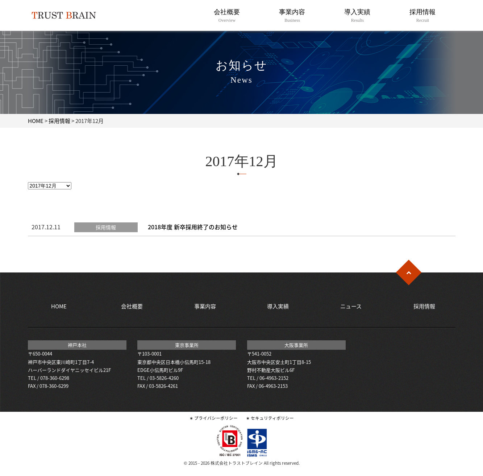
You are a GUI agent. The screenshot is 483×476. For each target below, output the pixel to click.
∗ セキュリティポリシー (270, 418)
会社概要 (227, 15)
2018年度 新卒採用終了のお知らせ (193, 226)
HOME (35, 121)
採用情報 (422, 15)
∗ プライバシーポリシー (214, 418)
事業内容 (292, 15)
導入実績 (357, 15)
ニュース (351, 306)
